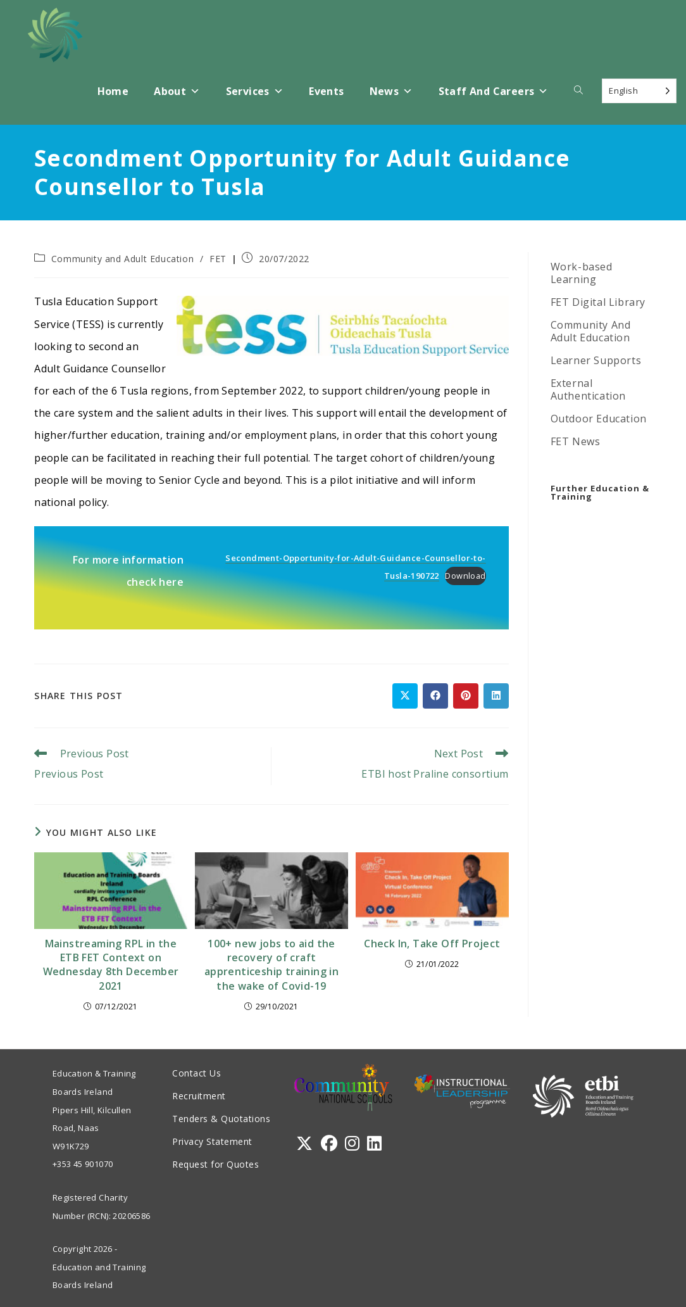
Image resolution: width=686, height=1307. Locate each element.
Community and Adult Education (122, 259)
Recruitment (199, 1096)
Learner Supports (596, 360)
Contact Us (196, 1073)
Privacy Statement (212, 1141)
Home (113, 91)
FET (218, 259)
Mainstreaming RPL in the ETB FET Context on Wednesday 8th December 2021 (111, 965)
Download (465, 575)
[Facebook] (329, 1143)
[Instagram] (352, 1143)
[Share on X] (405, 696)
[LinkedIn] (374, 1143)
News (391, 91)
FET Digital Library (598, 302)
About (177, 91)
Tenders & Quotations (221, 1119)
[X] (304, 1143)
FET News (576, 441)
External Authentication (588, 389)
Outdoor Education (599, 419)
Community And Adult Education (591, 331)
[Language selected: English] (639, 91)
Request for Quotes (215, 1164)
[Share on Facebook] (435, 696)
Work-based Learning (582, 273)
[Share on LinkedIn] (496, 696)
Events (326, 91)
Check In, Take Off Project (432, 943)
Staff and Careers (494, 91)
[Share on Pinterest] (465, 696)
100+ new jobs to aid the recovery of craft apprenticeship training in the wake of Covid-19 (271, 965)
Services (255, 91)
